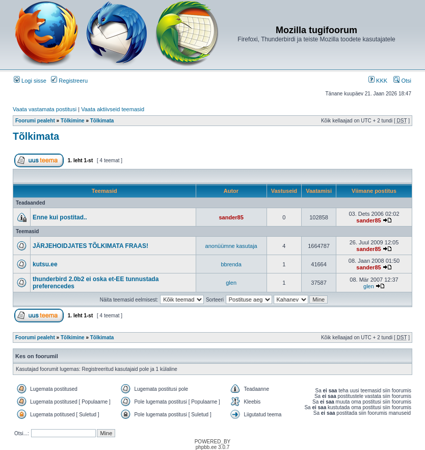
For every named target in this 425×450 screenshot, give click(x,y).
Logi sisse (30, 81)
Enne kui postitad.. (60, 217)
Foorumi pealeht (35, 120)
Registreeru (69, 81)
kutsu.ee (45, 264)
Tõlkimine (73, 120)
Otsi (402, 81)
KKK (377, 81)
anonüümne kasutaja (231, 246)
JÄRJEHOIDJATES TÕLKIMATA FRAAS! (90, 245)
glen (231, 283)
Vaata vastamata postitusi (44, 109)
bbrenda (231, 264)
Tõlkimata (102, 120)
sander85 (231, 217)
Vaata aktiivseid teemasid (112, 109)
